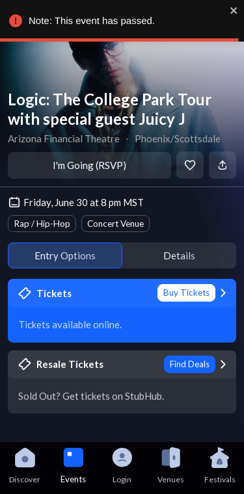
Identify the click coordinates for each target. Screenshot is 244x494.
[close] (234, 10)
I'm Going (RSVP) (89, 165)
